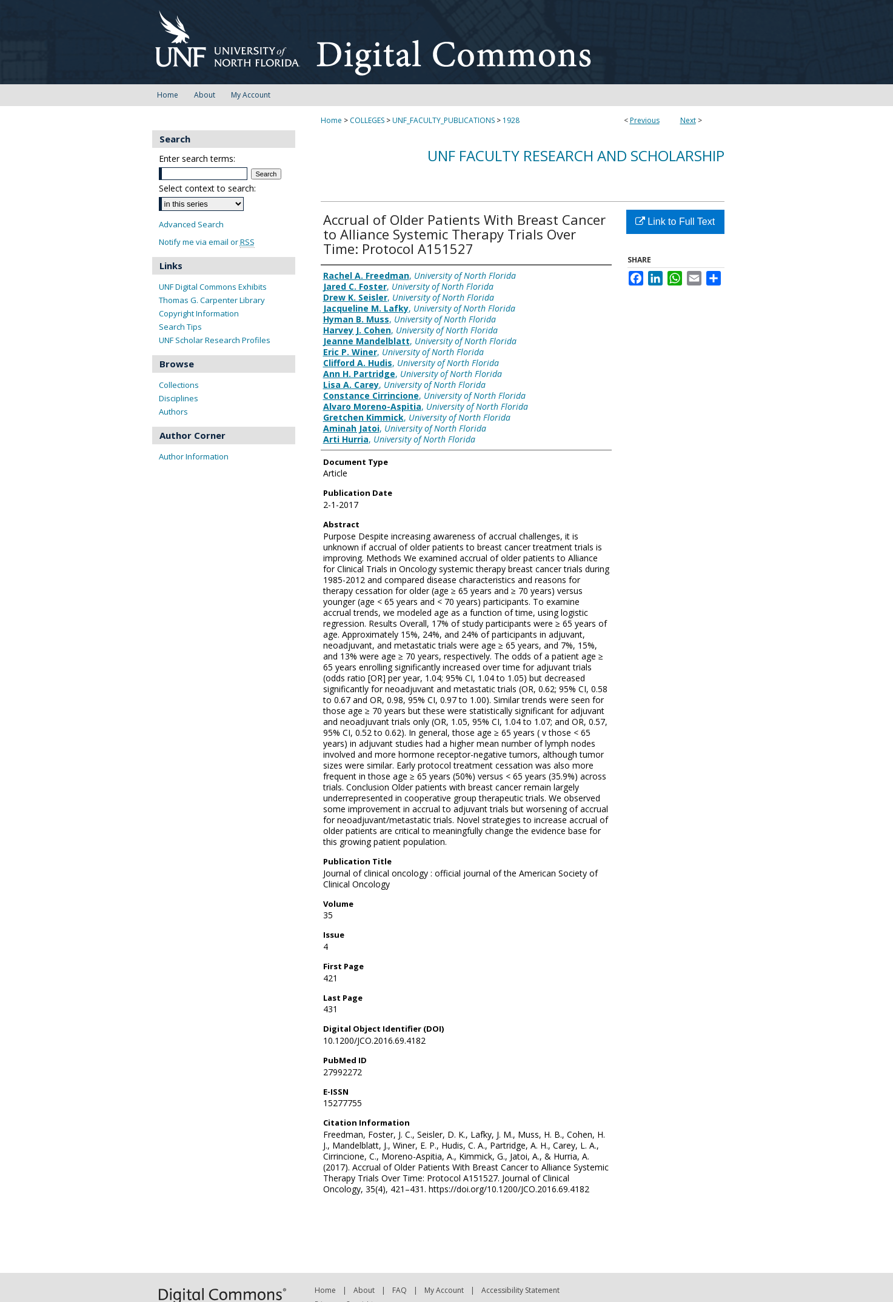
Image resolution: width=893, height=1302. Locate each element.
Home (331, 120)
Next (688, 120)
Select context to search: (207, 188)
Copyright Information (199, 313)
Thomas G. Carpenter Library (212, 300)
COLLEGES (367, 120)
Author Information (194, 456)
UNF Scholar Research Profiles (214, 340)
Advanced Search (191, 224)
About (364, 1290)
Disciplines (178, 398)
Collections (179, 384)
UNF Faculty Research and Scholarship (575, 155)
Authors (173, 411)
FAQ (399, 1290)
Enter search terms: (197, 158)
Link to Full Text (675, 221)
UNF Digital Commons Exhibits (213, 286)
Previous (645, 120)
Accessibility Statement (520, 1290)
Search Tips (180, 326)
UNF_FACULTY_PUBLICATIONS (443, 120)
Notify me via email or (207, 242)
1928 (511, 120)
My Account (444, 1290)
